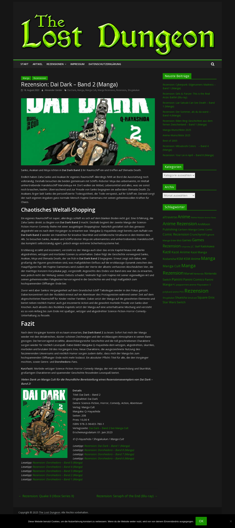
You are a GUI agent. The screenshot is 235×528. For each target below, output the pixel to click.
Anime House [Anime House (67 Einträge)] (197, 217)
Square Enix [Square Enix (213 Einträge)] (205, 297)
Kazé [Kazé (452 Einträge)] (167, 251)
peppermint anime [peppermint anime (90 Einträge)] (186, 284)
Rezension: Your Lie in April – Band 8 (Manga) (188, 155)
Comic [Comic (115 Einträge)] (208, 229)
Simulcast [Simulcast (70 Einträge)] (192, 297)
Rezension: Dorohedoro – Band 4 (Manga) (57, 466)
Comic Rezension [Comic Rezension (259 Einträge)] (176, 234)
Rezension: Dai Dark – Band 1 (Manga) (106, 446)
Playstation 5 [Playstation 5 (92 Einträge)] (204, 284)
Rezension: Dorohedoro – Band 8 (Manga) (109, 450)
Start (25, 64)
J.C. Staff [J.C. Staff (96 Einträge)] (195, 246)
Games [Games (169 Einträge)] (186, 240)
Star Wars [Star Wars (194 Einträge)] (169, 302)
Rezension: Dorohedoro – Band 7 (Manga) (109, 454)
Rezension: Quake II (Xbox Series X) (46, 496)
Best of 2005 (170, 140)
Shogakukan (134, 90)
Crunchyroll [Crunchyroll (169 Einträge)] (198, 234)
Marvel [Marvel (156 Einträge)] (188, 273)
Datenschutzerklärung (105, 64)
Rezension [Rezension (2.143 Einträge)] (196, 290)
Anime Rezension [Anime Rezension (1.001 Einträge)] (180, 223)
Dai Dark (71, 90)
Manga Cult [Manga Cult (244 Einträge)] (172, 266)
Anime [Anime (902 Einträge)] (184, 216)
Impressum (77, 64)
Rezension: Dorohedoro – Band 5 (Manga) (57, 462)
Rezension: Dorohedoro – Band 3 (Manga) (57, 471)
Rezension (121, 90)
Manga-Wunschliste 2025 (177, 130)
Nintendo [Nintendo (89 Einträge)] (199, 273)
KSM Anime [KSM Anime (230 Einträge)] (192, 259)
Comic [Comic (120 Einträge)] (201, 229)
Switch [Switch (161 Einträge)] (181, 302)
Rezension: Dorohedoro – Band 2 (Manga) (57, 475)
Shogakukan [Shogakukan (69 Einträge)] (169, 297)
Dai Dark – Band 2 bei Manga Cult (108, 428)
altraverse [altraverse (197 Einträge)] (170, 217)
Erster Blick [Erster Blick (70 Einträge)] (176, 240)
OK (201, 521)
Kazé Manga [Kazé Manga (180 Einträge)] (199, 252)
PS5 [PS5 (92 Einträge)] (182, 291)
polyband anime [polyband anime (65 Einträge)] (171, 291)
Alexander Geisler (54, 90)
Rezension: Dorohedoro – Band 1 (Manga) (57, 479)
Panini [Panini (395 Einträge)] (177, 279)
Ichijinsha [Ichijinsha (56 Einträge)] (185, 246)
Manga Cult (90, 90)
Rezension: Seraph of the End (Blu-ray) (126, 496)
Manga (26, 78)
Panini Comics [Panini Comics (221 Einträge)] (193, 279)
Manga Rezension (106, 90)
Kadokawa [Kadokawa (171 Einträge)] (207, 246)
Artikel (37, 64)
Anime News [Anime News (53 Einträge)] (210, 217)
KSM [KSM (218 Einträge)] (180, 259)
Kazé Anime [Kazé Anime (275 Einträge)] (181, 252)
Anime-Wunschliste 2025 (176, 135)
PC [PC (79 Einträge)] (174, 284)
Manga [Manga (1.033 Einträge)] (208, 258)
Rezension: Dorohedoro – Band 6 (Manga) (109, 458)
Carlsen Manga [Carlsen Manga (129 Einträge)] (187, 229)
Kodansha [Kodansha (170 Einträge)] (169, 259)
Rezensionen (55, 64)
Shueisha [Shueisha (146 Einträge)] (181, 297)
